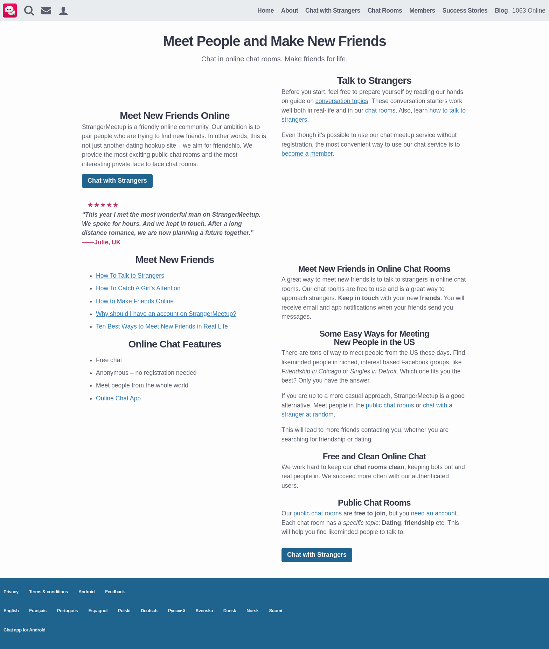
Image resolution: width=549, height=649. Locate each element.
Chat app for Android (25, 630)
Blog (501, 10)
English (11, 610)
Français (37, 610)
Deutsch (149, 610)
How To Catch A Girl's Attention (138, 288)
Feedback (115, 591)
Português (67, 610)
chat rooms (380, 110)
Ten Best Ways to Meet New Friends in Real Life (162, 326)
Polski (124, 610)
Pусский (176, 610)
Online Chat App (118, 398)
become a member (307, 153)
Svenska (204, 610)
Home (265, 10)
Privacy (11, 591)
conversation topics (341, 100)
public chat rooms (390, 405)
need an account (434, 513)
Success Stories (465, 10)
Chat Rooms (385, 10)
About (289, 10)
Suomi (275, 610)
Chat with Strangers (332, 10)
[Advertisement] (174, 85)
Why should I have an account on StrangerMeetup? (166, 313)
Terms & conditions (48, 591)
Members (422, 10)
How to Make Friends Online (135, 301)
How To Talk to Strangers (130, 275)
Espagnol (97, 610)
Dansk (229, 610)
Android (86, 591)
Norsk (252, 610)
